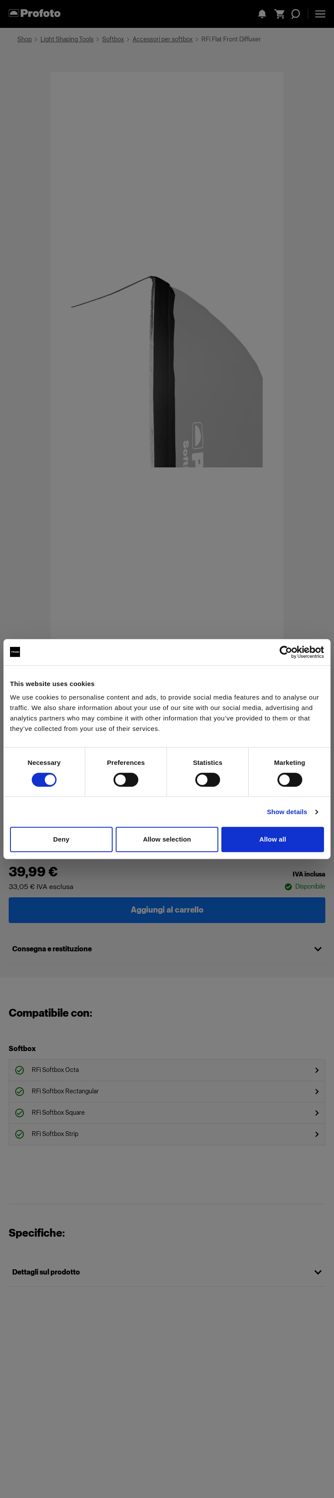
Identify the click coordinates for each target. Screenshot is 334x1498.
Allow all (272, 839)
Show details (287, 811)
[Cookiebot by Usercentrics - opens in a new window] (286, 652)
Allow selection (167, 839)
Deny (61, 839)
